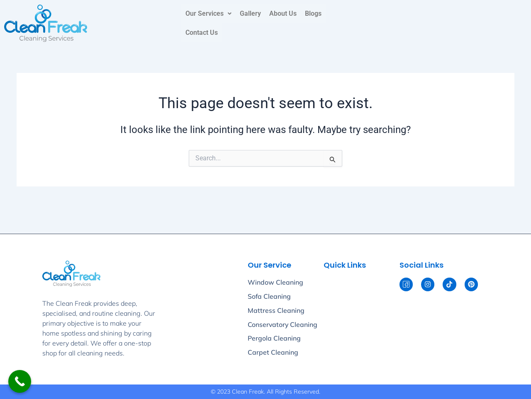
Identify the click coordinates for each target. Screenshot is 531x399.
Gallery (250, 13)
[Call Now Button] (19, 381)
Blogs (313, 13)
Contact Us (201, 32)
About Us (283, 13)
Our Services (208, 13)
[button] (208, 13)
